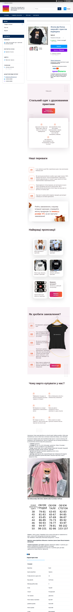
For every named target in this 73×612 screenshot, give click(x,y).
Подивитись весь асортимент (48, 110)
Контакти (36, 15)
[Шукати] (59, 8)
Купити (59, 46)
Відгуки (6, 30)
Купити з (59, 50)
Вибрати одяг (55, 365)
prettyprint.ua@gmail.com (11, 76)
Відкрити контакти (55, 294)
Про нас (28, 15)
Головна (6, 15)
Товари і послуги (17, 15)
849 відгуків (60, 1)
